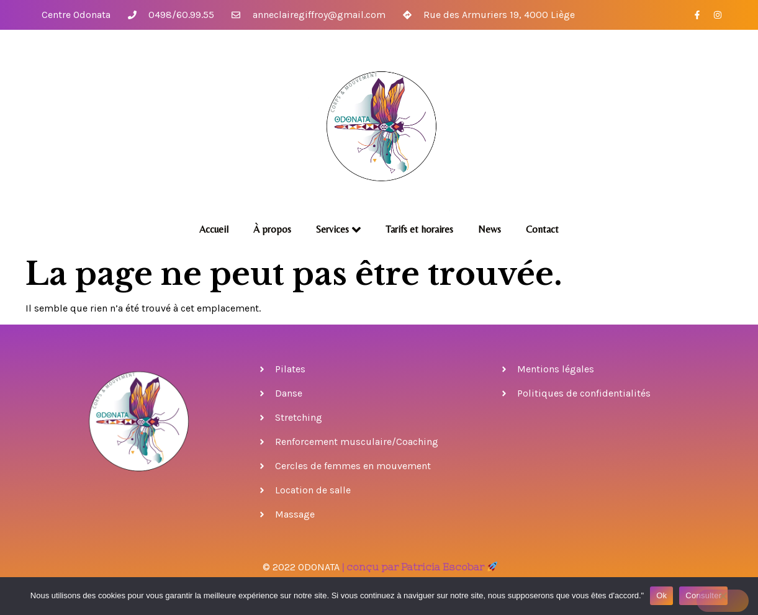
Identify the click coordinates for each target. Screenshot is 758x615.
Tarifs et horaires (419, 229)
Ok (661, 595)
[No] (723, 601)
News (489, 229)
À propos (272, 229)
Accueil (213, 229)
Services (338, 229)
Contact (542, 229)
